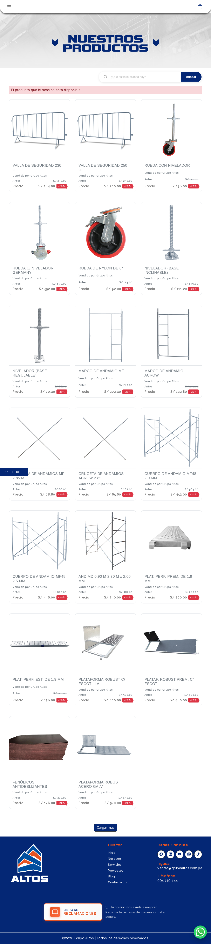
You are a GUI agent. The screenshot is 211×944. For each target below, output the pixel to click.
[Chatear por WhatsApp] (200, 932)
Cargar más (105, 828)
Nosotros (115, 858)
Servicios (115, 864)
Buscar (191, 77)
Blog (111, 876)
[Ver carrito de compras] (199, 6)
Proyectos (115, 870)
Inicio (112, 852)
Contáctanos (117, 882)
